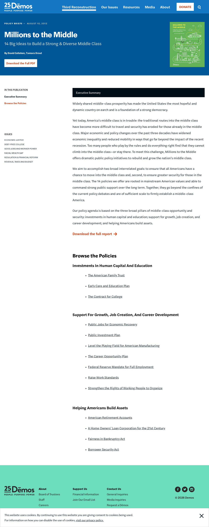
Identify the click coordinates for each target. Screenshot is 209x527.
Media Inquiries (116, 500)
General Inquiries (117, 494)
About (165, 6)
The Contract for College (105, 296)
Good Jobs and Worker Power (20, 148)
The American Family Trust (106, 275)
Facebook (178, 489)
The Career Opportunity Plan (108, 356)
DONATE (185, 7)
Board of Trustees (49, 494)
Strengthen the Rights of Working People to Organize (125, 388)
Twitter (185, 489)
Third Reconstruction (79, 6)
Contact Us (114, 489)
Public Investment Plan (104, 335)
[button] (7, 114)
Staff (41, 500)
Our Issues (109, 6)
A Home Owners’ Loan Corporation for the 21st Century (126, 428)
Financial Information (86, 494)
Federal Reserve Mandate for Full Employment (121, 367)
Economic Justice (14, 139)
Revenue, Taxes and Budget (18, 161)
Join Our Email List (84, 500)
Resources (131, 6)
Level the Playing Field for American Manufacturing (123, 345)
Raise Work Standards (103, 377)
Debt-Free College (14, 144)
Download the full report (92, 233)
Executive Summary (15, 96)
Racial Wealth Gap (13, 152)
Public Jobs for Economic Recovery (112, 324)
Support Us (80, 489)
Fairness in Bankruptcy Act (106, 438)
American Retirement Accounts (110, 417)
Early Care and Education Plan (109, 286)
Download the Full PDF (20, 63)
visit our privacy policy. (90, 520)
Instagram (192, 489)
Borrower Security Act (103, 449)
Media (150, 6)
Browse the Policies (15, 103)
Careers (43, 505)
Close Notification (198, 517)
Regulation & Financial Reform (21, 157)
